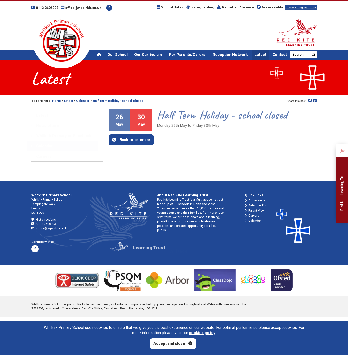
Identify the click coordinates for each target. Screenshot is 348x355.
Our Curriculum (148, 54)
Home (56, 101)
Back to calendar (134, 139)
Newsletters (44, 125)
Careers (252, 216)
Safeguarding (200, 7)
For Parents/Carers (187, 54)
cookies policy (202, 333)
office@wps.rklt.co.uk (49, 228)
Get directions (43, 219)
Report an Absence (235, 7)
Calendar (83, 101)
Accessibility (270, 7)
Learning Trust (149, 251)
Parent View (255, 211)
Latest (260, 54)
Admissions (255, 200)
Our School (117, 54)
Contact (279, 54)
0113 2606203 (43, 224)
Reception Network (230, 54)
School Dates (170, 7)
